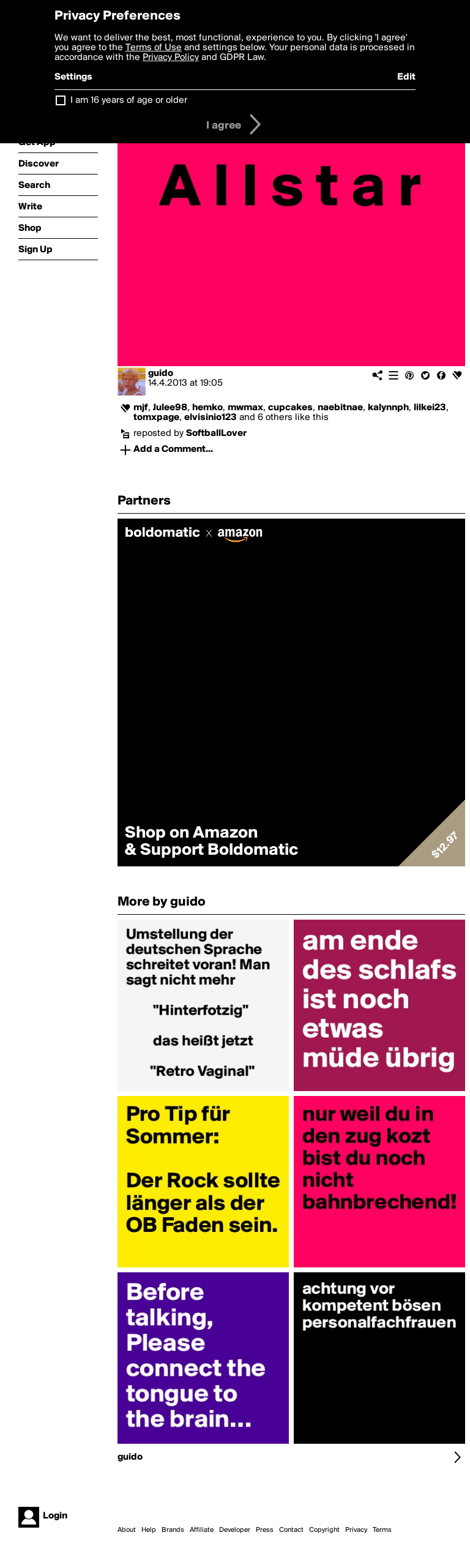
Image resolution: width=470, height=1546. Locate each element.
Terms (382, 1530)
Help (148, 1530)
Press (265, 1530)
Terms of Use (153, 48)
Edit (406, 77)
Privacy (356, 1530)
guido (160, 373)
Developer (234, 1530)
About (127, 1530)
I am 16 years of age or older (128, 100)
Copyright (324, 1530)
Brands (173, 1530)
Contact (291, 1530)
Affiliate (202, 1530)
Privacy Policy (171, 57)
